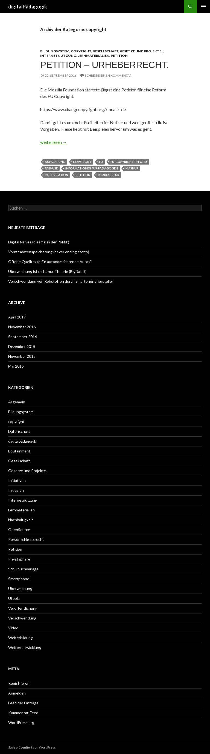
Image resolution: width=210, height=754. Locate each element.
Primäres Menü (203, 6)
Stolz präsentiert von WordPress (32, 747)
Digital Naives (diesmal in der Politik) (38, 242)
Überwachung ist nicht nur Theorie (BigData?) (47, 271)
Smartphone (18, 578)
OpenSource (19, 529)
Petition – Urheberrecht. (104, 65)
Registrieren (19, 683)
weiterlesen (53, 142)
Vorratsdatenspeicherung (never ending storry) (48, 251)
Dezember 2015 (21, 346)
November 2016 (22, 326)
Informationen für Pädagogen (91, 168)
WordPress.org (21, 722)
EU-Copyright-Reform (128, 161)
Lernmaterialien (93, 55)
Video (13, 627)
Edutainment (19, 451)
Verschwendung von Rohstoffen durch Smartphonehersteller (60, 281)
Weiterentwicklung (24, 647)
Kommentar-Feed (23, 712)
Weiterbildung (20, 637)
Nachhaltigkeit (20, 519)
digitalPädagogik (27, 7)
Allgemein (16, 402)
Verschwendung (22, 618)
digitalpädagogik (22, 441)
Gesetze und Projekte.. (141, 51)
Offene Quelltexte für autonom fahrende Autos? (50, 261)
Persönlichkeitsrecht (26, 539)
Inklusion (16, 490)
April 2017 (17, 317)
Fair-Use (51, 168)
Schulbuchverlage (23, 569)
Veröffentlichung (22, 608)
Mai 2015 (16, 366)
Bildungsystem (54, 51)
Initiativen (17, 480)
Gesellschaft (105, 51)
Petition (119, 55)
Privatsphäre (19, 559)
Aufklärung (55, 161)
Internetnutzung (58, 55)
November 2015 (22, 356)
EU (101, 161)
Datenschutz (19, 431)
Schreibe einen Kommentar (108, 75)
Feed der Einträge (23, 703)
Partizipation (56, 175)
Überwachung (20, 588)
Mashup (132, 168)
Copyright (82, 161)
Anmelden (17, 693)
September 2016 (22, 336)
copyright (81, 51)
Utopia (14, 598)
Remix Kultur (108, 175)
